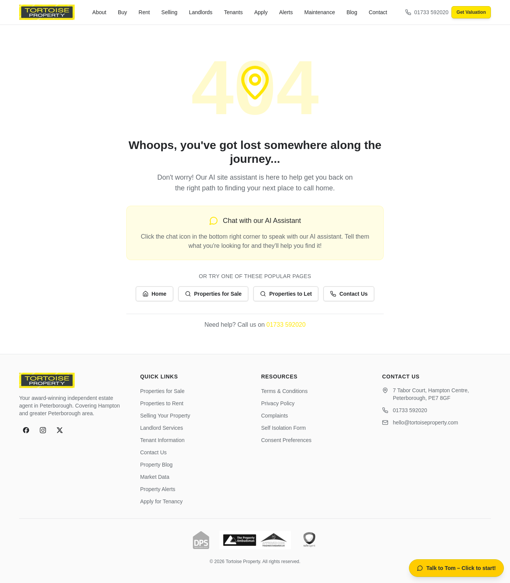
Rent (144, 12)
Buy (122, 12)
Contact (378, 12)
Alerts (286, 12)
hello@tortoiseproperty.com (425, 422)
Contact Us (349, 294)
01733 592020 (286, 324)
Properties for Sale (213, 294)
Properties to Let (286, 294)
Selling (169, 12)
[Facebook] (26, 430)
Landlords (200, 12)
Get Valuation (471, 12)
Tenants (233, 12)
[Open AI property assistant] (456, 568)
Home (154, 294)
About (99, 12)
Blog (352, 12)
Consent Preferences (286, 440)
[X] (60, 430)
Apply (261, 12)
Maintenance (319, 12)
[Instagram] (43, 430)
